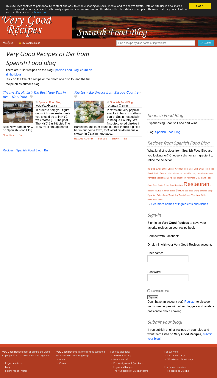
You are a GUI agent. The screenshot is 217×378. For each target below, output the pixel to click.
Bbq (153, 169)
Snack (115, 138)
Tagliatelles (173, 195)
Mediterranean (162, 178)
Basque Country (83, 138)
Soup (210, 191)
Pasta (203, 178)
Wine (160, 200)
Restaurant (197, 184)
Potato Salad (169, 185)
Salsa (172, 191)
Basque (102, 138)
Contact (63, 363)
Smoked (203, 191)
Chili (186, 169)
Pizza (149, 185)
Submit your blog (122, 355)
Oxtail (198, 178)
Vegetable (196, 195)
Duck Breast (199, 169)
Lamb (185, 173)
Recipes (8, 42)
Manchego (192, 173)
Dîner (191, 169)
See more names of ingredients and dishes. (180, 204)
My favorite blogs (29, 43)
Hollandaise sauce (174, 173)
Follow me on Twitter (16, 370)
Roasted (150, 191)
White (203, 195)
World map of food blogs (180, 359)
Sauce (180, 190)
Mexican (172, 178)
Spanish (151, 195)
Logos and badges (123, 367)
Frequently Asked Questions (128, 363)
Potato (160, 185)
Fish (206, 169)
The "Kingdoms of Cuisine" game (131, 370)
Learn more (59, 12)
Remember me (160, 290)
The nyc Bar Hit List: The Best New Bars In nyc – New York (34, 95)
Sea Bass (189, 191)
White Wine (152, 200)
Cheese (171, 169)
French (150, 173)
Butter (164, 169)
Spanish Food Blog (66, 70)
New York (8, 135)
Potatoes (178, 185)
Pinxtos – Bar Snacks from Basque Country (106, 93)
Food (211, 169)
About (62, 359)
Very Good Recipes (12, 351)
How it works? (120, 359)
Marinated (151, 178)
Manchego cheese (205, 173)
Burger (158, 169)
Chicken (179, 169)
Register (190, 301)
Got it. (200, 6)
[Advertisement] (180, 81)
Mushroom (181, 178)
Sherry (196, 191)
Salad (158, 190)
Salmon (165, 191)
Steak (165, 195)
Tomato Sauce (185, 195)
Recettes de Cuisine (178, 370)
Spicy (159, 195)
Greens (163, 173)
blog (7, 367)
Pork (155, 185)
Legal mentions (13, 363)
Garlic (156, 173)
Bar (21, 135)
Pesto (209, 178)
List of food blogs (177, 355)
